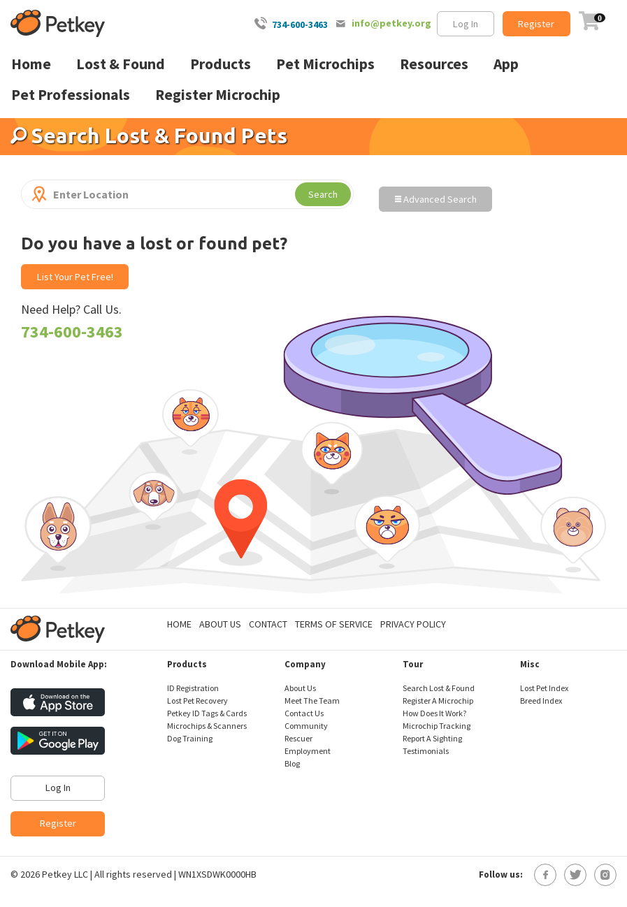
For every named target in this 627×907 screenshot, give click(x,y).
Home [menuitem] (31, 64)
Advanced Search (436, 199)
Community (306, 725)
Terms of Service (334, 624)
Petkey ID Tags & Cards (207, 713)
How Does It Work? (434, 713)
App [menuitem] (506, 64)
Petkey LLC (65, 874)
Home (179, 624)
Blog (292, 763)
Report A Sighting (432, 738)
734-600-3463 (300, 24)
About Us (220, 624)
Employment (307, 751)
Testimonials (426, 751)
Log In (465, 23)
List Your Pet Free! (75, 276)
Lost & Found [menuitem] (120, 64)
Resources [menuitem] (434, 64)
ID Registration (193, 688)
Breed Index (541, 700)
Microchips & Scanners (207, 725)
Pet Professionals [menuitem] (70, 94)
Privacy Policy (413, 624)
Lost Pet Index (544, 688)
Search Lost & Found (439, 688)
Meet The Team (312, 700)
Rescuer (298, 738)
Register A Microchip (438, 700)
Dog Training (189, 738)
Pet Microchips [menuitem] (325, 64)
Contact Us (304, 713)
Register (536, 23)
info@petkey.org (391, 23)
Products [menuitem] (220, 64)
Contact (268, 624)
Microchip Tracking (436, 725)
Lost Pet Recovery (197, 700)
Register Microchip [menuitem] (217, 94)
